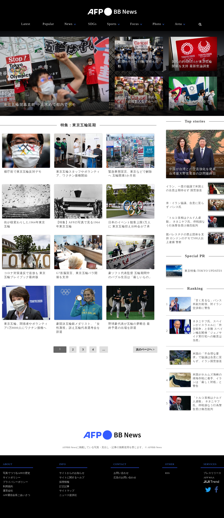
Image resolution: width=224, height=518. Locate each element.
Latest (25, 24)
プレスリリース (212, 473)
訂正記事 (64, 486)
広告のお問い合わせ (125, 477)
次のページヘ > (145, 349)
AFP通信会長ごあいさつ (16, 495)
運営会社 (8, 490)
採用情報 (64, 481)
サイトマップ (66, 490)
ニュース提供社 (68, 495)
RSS (167, 473)
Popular (48, 24)
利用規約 (8, 486)
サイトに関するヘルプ (71, 477)
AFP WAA (209, 477)
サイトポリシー (11, 477)
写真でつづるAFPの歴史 (16, 473)
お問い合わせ (121, 473)
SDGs (92, 24)
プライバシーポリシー (15, 481)
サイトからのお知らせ (71, 473)
